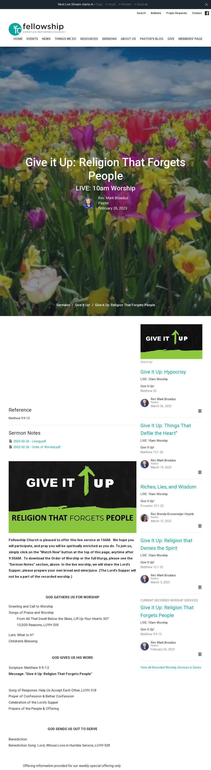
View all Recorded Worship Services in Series (171, 667)
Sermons (63, 305)
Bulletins (156, 13)
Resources (89, 39)
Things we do (65, 39)
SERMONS (109, 39)
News (46, 39)
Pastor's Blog (151, 39)
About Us (128, 39)
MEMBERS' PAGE (190, 39)
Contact (197, 13)
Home (18, 39)
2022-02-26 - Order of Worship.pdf (35, 447)
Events (32, 39)
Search (141, 13)
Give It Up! (82, 305)
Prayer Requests (176, 13)
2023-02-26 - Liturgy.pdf (27, 441)
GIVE (171, 39)
